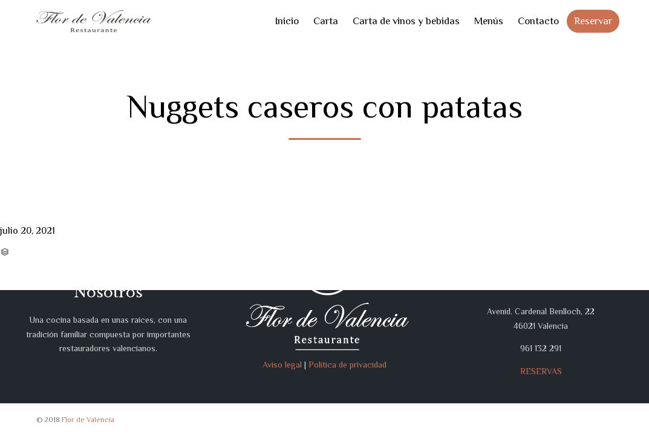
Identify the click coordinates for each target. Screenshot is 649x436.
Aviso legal (282, 364)
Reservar (593, 21)
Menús (488, 21)
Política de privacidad (347, 364)
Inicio (287, 21)
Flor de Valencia (88, 419)
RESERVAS (541, 371)
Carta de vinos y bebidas (406, 21)
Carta (325, 21)
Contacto (538, 21)
